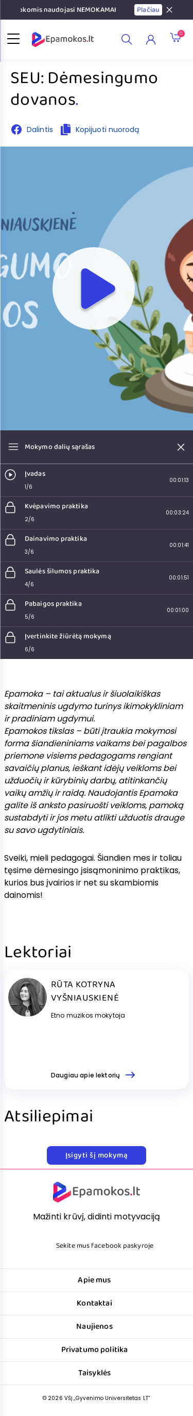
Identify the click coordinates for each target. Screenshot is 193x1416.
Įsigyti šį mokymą (96, 1155)
